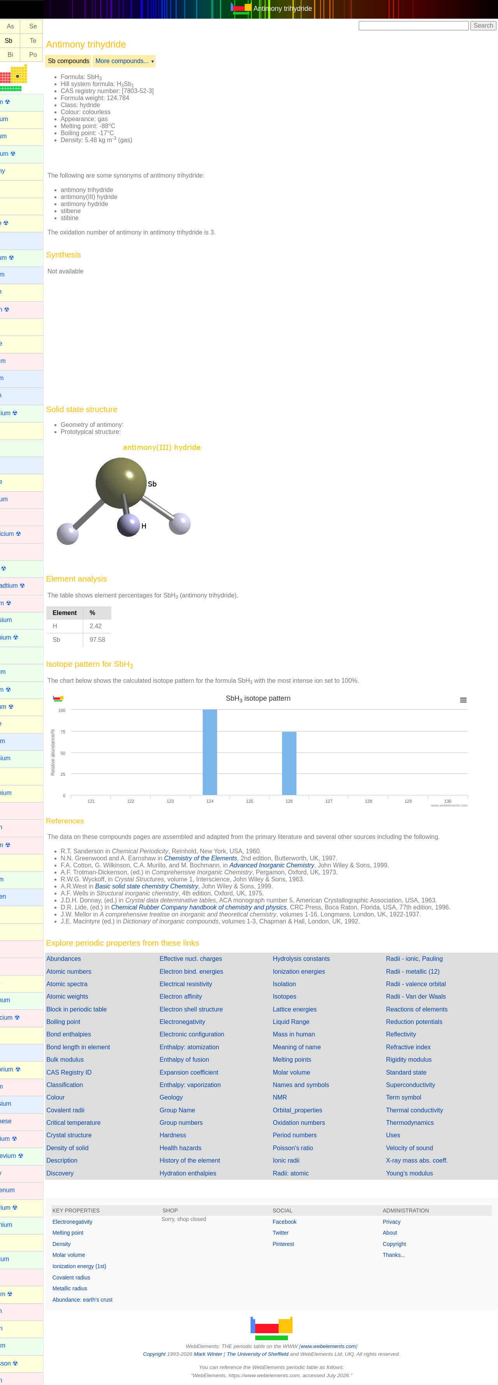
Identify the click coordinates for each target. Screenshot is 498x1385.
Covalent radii (92, 1110)
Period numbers (308, 1135)
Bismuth (16, 291)
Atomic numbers (95, 971)
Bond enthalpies (95, 1034)
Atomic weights (94, 996)
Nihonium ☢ (22, 1294)
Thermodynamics (416, 1122)
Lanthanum (21, 1000)
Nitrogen (17, 1328)
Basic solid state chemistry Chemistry (173, 886)
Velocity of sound (416, 1148)
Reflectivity (408, 1034)
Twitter (294, 1233)
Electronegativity (202, 1021)
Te (59, 40)
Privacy (398, 1222)
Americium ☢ (23, 153)
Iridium (14, 948)
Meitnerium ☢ (24, 1138)
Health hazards (200, 1148)
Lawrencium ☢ (25, 1017)
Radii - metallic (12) (419, 971)
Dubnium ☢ (21, 603)
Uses (400, 1135)
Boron (13, 326)
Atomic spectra (93, 984)
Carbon (15, 429)
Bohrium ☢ (20, 309)
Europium (18, 671)
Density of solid (94, 1148)
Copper (15, 551)
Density (88, 1244)
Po (59, 54)
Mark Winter (221, 1354)
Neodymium (22, 1224)
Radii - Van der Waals (422, 996)
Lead (12, 1034)
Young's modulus (416, 1173)
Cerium (15, 447)
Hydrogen (18, 896)
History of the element (209, 1160)
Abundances (90, 958)
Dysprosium (21, 620)
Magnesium (21, 1103)
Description (88, 1160)
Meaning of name (310, 1047)
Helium (15, 861)
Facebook (298, 1222)
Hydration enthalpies (207, 1173)
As (36, 26)
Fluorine (16, 723)
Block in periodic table (103, 1009)
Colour (82, 1097)
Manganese (21, 1121)
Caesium (17, 378)
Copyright (401, 1244)
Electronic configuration (211, 1034)
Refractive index (415, 1047)
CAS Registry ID (95, 1072)
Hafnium (17, 827)
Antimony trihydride (296, 8)
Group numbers (201, 1122)
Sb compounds (95, 61)
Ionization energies (312, 971)
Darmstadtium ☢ (28, 585)
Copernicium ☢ (26, 533)
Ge (14, 26)
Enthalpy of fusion (204, 1059)
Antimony (18, 170)
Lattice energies (308, 1009)
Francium (18, 741)
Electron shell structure (211, 1009)
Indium (14, 913)
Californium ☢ (24, 413)
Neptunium (20, 1259)
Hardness (192, 1135)
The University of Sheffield (271, 1354)
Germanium (21, 792)
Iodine (14, 931)
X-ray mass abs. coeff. (423, 1160)
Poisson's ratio (306, 1148)
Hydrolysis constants (314, 958)
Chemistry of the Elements (227, 858)
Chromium (19, 499)
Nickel (14, 1276)
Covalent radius (98, 1277)
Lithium (15, 1051)
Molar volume (304, 1072)
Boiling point (90, 1021)
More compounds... (148, 61)
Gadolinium (21, 758)
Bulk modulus (91, 1059)
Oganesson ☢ (24, 1363)
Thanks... (400, 1255)
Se (59, 26)
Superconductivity (417, 1085)
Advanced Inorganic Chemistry (298, 865)
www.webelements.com (341, 1346)
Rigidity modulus (415, 1059)
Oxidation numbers (312, 1122)
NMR (293, 1097)
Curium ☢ (19, 568)
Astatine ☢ (20, 223)
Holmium (17, 879)
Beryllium (18, 274)
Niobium (16, 1310)
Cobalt (14, 516)
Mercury (16, 1173)
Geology (191, 1097)
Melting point (94, 1233)
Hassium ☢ (21, 845)
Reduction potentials (421, 1021)
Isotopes (297, 996)
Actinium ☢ (21, 102)
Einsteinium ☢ (25, 637)
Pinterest (296, 1244)
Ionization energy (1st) (106, 1266)
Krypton (16, 983)
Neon (12, 1242)
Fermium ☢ (21, 689)
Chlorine (17, 481)
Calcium (16, 395)
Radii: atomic (304, 1173)
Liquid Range (304, 1021)
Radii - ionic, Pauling (421, 958)
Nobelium (18, 1345)
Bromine (17, 343)
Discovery (86, 1173)
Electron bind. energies (211, 971)
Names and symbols (314, 1085)
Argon (13, 188)
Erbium (15, 654)
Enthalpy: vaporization (209, 1085)
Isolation (297, 984)
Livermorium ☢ (26, 1069)
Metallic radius (96, 1288)
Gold (12, 810)
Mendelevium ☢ (27, 1155)
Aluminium (20, 119)
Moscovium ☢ (24, 1207)
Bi (37, 54)
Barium (15, 239)
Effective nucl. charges (210, 958)
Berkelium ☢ (22, 257)
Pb (14, 54)
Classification (91, 1085)
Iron (10, 965)
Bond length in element (105, 1047)
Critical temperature (100, 1122)
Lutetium (17, 1086)
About (396, 1233)
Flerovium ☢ (22, 706)
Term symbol (410, 1097)
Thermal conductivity (421, 1110)
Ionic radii (299, 1160)
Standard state (413, 1072)
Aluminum (19, 136)
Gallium (15, 775)
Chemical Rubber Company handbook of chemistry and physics (225, 907)
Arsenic (15, 205)
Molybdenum (23, 1190)
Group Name (197, 1110)
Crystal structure (95, 1135)
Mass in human (307, 1034)
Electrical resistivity (205, 984)
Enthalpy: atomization (209, 1047)
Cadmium (18, 361)
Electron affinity (200, 996)
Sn (14, 40)
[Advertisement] (343, 116)
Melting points (305, 1059)
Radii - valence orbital (422, 984)
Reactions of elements (423, 1009)
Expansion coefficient (208, 1072)
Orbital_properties (310, 1110)
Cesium (15, 464)
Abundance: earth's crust (109, 1300)
